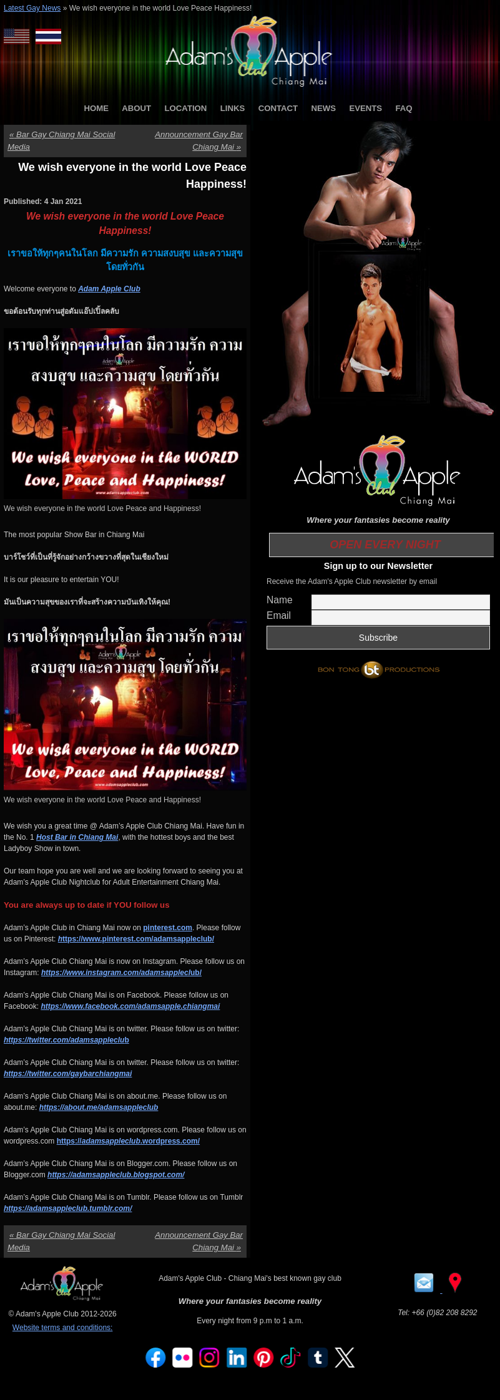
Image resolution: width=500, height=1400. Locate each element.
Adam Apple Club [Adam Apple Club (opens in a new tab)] (109, 288)
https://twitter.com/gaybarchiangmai (68, 1073)
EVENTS (365, 108)
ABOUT (136, 108)
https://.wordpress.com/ (128, 1141)
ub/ (121, 972)
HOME (96, 108)
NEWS (323, 108)
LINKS (232, 108)
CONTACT (278, 108)
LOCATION (186, 108)
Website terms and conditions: (62, 1327)
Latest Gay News (32, 8)
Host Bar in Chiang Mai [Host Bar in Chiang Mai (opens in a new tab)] (77, 837)
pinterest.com (167, 927)
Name (280, 600)
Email (279, 615)
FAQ (404, 108)
